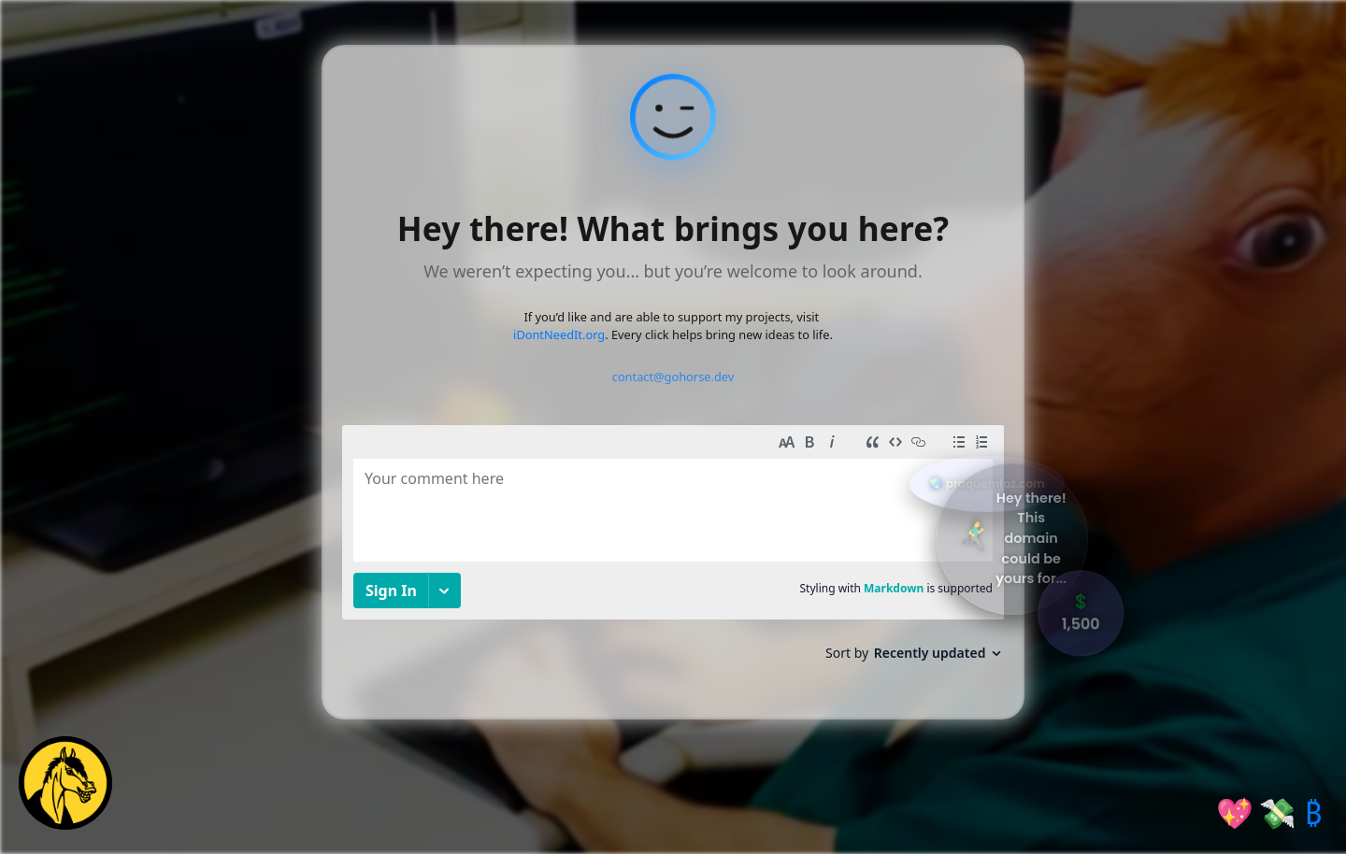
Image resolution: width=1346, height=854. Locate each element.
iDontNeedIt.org (559, 334)
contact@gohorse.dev (673, 376)
